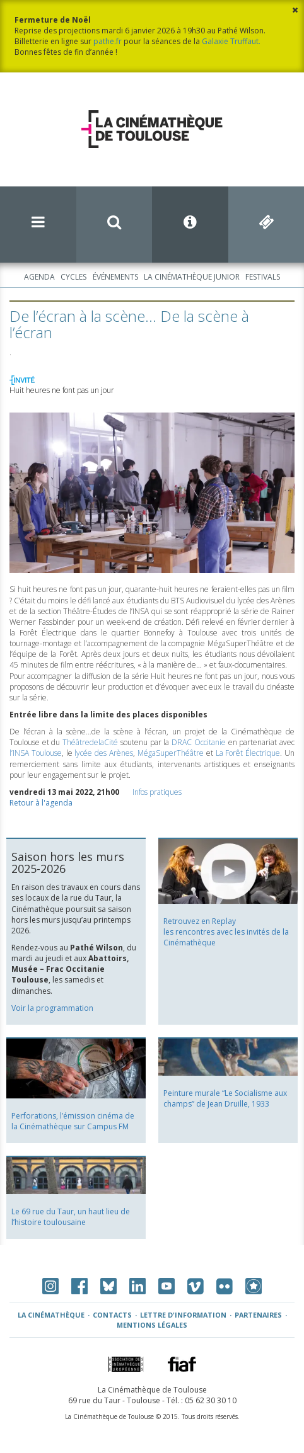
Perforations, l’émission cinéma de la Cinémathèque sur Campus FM (72, 1121)
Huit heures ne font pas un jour (61, 390)
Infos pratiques (157, 792)
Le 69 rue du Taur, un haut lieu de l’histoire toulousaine (70, 1217)
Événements (115, 276)
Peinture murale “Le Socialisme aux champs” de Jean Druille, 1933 (225, 1098)
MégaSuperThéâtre (170, 753)
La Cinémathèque (51, 1314)
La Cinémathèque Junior (192, 276)
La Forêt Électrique (248, 753)
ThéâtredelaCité (90, 742)
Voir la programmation (52, 1008)
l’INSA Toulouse (35, 753)
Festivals (262, 276)
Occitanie (199, 742)
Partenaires (258, 1314)
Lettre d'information (183, 1314)
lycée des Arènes (103, 753)
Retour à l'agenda (41, 802)
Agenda (39, 276)
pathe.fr (107, 41)
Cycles (73, 276)
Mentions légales (152, 1325)
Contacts (112, 1314)
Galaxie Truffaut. (231, 41)
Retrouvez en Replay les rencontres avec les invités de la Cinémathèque (226, 932)
